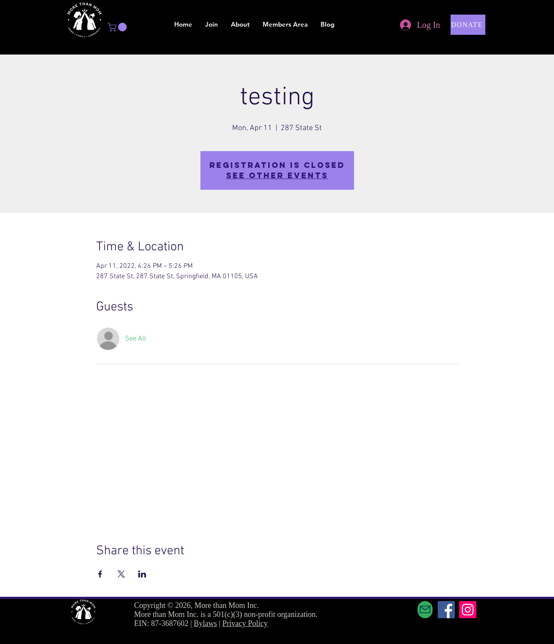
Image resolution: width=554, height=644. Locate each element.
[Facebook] (446, 609)
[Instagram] (467, 609)
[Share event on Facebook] (100, 574)
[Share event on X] (121, 574)
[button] (118, 27)
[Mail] (425, 609)
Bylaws (205, 623)
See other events (277, 175)
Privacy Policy (245, 623)
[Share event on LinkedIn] (142, 574)
